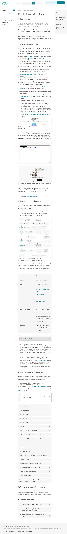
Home (19, 10)
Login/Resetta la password (5, 23)
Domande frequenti (60, 30)
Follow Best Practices (60, 17)
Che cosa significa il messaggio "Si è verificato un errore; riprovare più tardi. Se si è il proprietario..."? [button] (34, 509)
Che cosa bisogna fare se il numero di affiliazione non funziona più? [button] (34, 515)
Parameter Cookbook (7, 20)
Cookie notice (28, 531)
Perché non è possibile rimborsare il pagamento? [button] (34, 504)
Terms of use (17, 531)
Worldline (11, 531)
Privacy (22, 531)
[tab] (34, 504)
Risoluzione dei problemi (8, 13)
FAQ (3, 18)
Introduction (58, 15)
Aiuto (37, 3)
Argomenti (18, 3)
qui (48, 491)
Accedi (60, 3)
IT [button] (41, 3)
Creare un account (50, 3)
